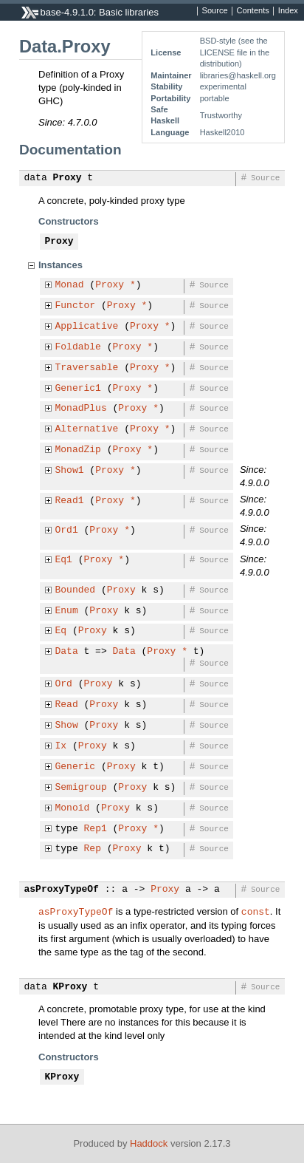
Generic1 (78, 388)
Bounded (75, 590)
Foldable (78, 347)
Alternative (87, 429)
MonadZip (78, 450)
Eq (61, 631)
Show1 (69, 470)
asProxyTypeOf (61, 889)
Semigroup (81, 787)
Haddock (148, 1143)
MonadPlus (81, 408)
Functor (75, 306)
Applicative (87, 326)
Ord (63, 684)
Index (288, 11)
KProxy (70, 987)
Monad (69, 285)
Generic (75, 767)
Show (66, 725)
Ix (61, 746)
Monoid (72, 808)
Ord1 (66, 530)
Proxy (67, 178)
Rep (92, 849)
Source (215, 11)
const (255, 911)
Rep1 (95, 829)
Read (66, 705)
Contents (253, 11)
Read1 (69, 501)
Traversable (87, 368)
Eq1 (63, 560)
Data (66, 651)
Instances (60, 264)
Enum (66, 611)
